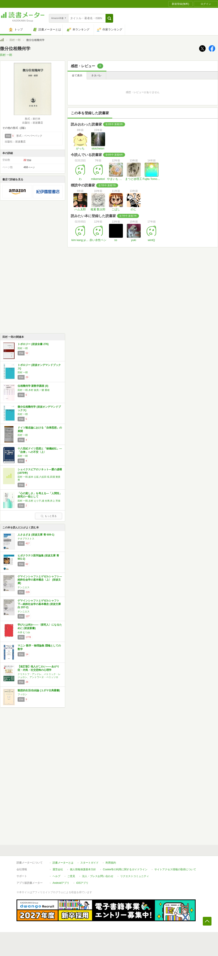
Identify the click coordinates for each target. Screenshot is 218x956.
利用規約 (111, 862)
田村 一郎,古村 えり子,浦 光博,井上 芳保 (39, 500)
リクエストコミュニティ (134, 876)
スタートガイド (89, 862)
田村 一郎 (15, 40)
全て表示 (77, 75)
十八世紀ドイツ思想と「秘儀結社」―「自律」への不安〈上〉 (40, 450)
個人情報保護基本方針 (83, 869)
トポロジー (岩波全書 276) (33, 344)
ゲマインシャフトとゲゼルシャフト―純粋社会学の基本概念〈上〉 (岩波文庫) (40, 580)
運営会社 (58, 869)
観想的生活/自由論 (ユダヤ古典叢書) (39, 690)
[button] (109, 18)
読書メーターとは (63, 862)
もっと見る (49, 515)
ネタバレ (96, 75)
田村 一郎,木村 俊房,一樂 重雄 (34, 390)
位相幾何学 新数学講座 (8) (33, 385)
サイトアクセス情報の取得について (175, 869)
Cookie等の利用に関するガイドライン (125, 869)
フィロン (22, 694)
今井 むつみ (24, 632)
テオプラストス (26, 538)
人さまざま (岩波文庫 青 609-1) (36, 534)
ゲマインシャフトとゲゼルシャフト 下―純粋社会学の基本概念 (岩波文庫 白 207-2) (39, 604)
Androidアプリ (61, 883)
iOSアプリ (82, 883)
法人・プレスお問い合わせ (97, 876)
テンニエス (24, 587)
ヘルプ (56, 876)
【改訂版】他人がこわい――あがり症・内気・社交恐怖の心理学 (38, 668)
